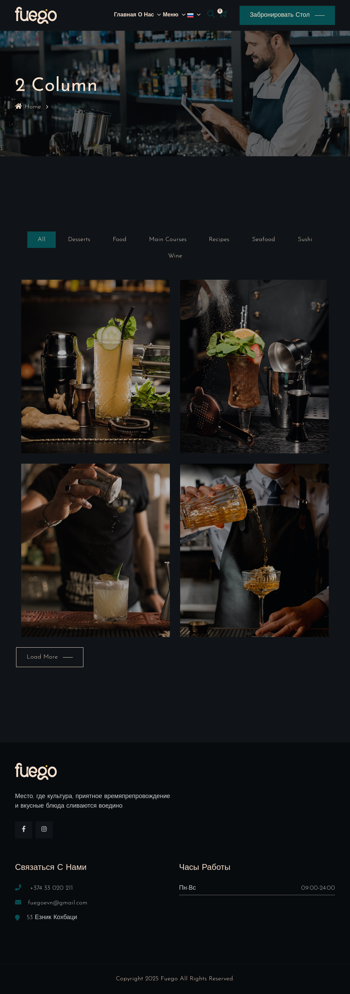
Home (28, 107)
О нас (146, 15)
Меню (170, 15)
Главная (125, 15)
